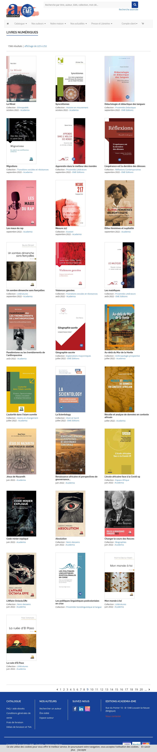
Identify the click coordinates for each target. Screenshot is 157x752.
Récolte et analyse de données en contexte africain (127, 416)
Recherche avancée (128, 9)
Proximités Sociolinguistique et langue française (78, 608)
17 (126, 689)
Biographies (120, 542)
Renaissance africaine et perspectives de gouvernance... (77, 478)
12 (101, 689)
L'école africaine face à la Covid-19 (122, 476)
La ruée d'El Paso (15, 663)
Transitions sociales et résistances (32, 169)
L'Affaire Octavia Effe (16, 601)
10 (92, 689)
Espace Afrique (122, 480)
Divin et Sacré (72, 418)
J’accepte (81, 749)
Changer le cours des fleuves (119, 539)
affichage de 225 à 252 (35, 46)
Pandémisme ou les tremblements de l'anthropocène (25, 353)
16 (121, 689)
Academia (24, 110)
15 (116, 689)
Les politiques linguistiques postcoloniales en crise (77, 602)
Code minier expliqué (17, 539)
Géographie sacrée (65, 352)
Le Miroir (10, 104)
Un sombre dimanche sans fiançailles (25, 290)
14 (111, 689)
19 (136, 689)
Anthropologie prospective (127, 355)
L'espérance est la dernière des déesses (125, 166)
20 (141, 689)
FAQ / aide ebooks (15, 708)
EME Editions (127, 110)
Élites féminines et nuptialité (119, 228)
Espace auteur (47, 717)
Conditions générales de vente (18, 715)
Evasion (69, 231)
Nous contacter (113, 716)
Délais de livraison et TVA (18, 726)
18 (131, 689)
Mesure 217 (61, 228)
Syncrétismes (62, 104)
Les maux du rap (14, 228)
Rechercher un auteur (50, 708)
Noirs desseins (73, 542)
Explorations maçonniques (78, 355)
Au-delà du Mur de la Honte (119, 352)
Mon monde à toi (113, 601)
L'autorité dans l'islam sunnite (21, 414)
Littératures (22, 293)
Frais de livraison (14, 722)
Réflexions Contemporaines (128, 169)
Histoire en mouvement (77, 107)
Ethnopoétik (22, 107)
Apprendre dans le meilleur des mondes (76, 166)
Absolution (61, 539)
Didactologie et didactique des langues (125, 104)
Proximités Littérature (76, 169)
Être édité (44, 713)
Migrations (11, 166)
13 (106, 689)
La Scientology (63, 414)
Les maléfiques (112, 290)
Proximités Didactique (125, 107)
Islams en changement (27, 418)
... (146, 689)
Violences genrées (65, 290)
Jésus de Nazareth (15, 476)
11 (96, 689)
